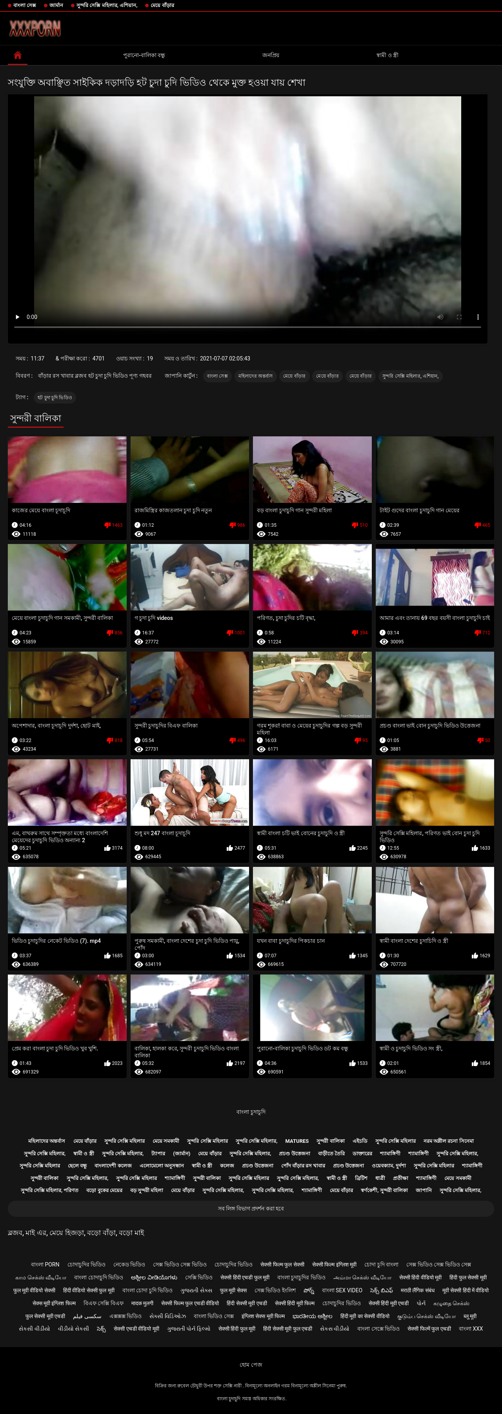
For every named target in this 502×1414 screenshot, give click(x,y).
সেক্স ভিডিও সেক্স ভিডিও (179, 1264)
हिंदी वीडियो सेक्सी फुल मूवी (89, 1290)
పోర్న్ (309, 1290)
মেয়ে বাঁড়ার (162, 5)
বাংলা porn (45, 1264)
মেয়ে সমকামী (166, 1141)
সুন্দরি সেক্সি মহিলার (124, 1141)
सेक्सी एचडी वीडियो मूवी (136, 1329)
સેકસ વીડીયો (334, 1329)
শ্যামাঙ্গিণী (390, 1153)
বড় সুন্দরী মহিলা (146, 1190)
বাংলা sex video (342, 1290)
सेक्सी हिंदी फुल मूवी (236, 1329)
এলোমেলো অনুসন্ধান (162, 1166)
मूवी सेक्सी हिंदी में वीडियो (465, 1290)
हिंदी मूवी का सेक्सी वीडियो (364, 1316)
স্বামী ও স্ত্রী (387, 55)
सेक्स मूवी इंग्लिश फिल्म (54, 1303)
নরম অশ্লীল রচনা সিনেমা (449, 1141)
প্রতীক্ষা (400, 1178)
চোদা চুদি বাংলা (381, 1264)
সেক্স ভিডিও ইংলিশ (275, 1290)
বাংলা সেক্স (24, 5)
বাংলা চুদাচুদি (250, 1112)
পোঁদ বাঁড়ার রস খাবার (303, 1166)
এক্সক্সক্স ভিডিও (125, 1316)
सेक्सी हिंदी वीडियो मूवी (420, 1277)
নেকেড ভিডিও (129, 1264)
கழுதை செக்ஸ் (451, 1303)
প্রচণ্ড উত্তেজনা (294, 1153)
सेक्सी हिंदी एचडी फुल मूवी (244, 1277)
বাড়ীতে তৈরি (331, 1153)
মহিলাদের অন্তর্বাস (255, 376)
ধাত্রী (380, 1178)
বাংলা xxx (471, 1329)
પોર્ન (421, 1303)
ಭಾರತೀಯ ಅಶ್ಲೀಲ (312, 1316)
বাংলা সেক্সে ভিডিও (378, 1329)
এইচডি (360, 1141)
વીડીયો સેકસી (73, 1329)
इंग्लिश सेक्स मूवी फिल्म (263, 1316)
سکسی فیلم (87, 1316)
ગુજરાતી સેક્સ (196, 1290)
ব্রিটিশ (361, 1178)
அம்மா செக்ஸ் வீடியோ (362, 1277)
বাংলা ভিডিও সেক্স (214, 1316)
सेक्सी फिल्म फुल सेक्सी (282, 1264)
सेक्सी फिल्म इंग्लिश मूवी (334, 1264)
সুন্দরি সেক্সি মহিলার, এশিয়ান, (106, 5)
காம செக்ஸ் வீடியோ (40, 1277)
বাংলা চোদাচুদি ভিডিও (98, 1277)
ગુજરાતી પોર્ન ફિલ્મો (189, 1329)
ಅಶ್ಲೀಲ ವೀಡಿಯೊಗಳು (154, 1277)
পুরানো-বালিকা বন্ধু (144, 55)
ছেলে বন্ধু (77, 1166)
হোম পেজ (251, 1365)
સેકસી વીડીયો (34, 1329)
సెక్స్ (101, 1329)
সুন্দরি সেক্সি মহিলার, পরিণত (50, 1190)
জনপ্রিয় (270, 55)
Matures (297, 1141)
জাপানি (424, 1190)
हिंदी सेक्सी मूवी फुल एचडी (287, 1329)
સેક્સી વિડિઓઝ (167, 1316)
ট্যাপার (158, 1153)
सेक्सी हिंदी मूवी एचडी (389, 1303)
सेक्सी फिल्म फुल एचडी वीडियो (190, 1303)
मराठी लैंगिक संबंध (418, 1290)
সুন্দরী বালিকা (330, 1141)
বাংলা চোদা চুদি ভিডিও (147, 1290)
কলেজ (227, 1166)
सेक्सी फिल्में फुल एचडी (429, 1329)
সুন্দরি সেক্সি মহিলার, (257, 1141)
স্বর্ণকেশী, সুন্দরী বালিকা (384, 1190)
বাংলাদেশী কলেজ (113, 1166)
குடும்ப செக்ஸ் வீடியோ (426, 1316)
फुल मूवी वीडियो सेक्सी (34, 1290)
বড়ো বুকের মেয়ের (104, 1190)
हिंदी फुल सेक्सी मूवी (467, 1277)
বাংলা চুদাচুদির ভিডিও (301, 1277)
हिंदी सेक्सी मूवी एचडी (247, 1303)
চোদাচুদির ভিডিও (86, 1264)
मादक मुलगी (142, 1303)
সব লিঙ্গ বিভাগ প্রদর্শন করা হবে (251, 1208)
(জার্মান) (181, 1153)
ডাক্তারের (362, 1153)
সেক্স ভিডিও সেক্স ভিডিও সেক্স (438, 1264)
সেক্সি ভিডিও (199, 1277)
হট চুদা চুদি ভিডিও (55, 397)
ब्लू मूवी (470, 1316)
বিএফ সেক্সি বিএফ (104, 1303)
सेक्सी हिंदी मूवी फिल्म (295, 1303)
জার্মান (56, 5)
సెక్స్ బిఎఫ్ (381, 1290)
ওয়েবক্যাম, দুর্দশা (389, 1166)
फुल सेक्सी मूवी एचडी (45, 1316)
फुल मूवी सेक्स (233, 1290)
